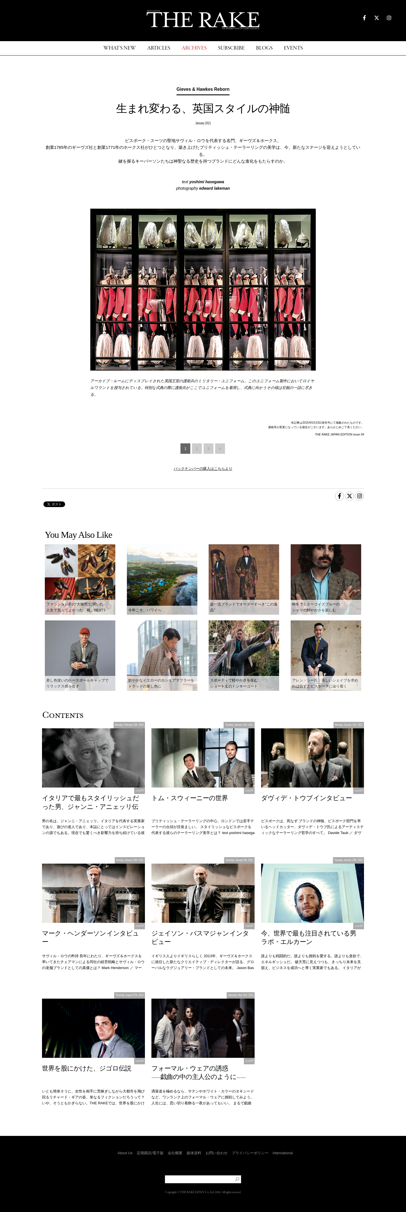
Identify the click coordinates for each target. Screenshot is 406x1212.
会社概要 (175, 1153)
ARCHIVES (194, 48)
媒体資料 (194, 1153)
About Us (125, 1153)
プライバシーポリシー (250, 1153)
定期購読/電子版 (150, 1153)
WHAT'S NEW (119, 48)
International (283, 1153)
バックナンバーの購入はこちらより (203, 468)
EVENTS (293, 48)
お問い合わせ (217, 1153)
